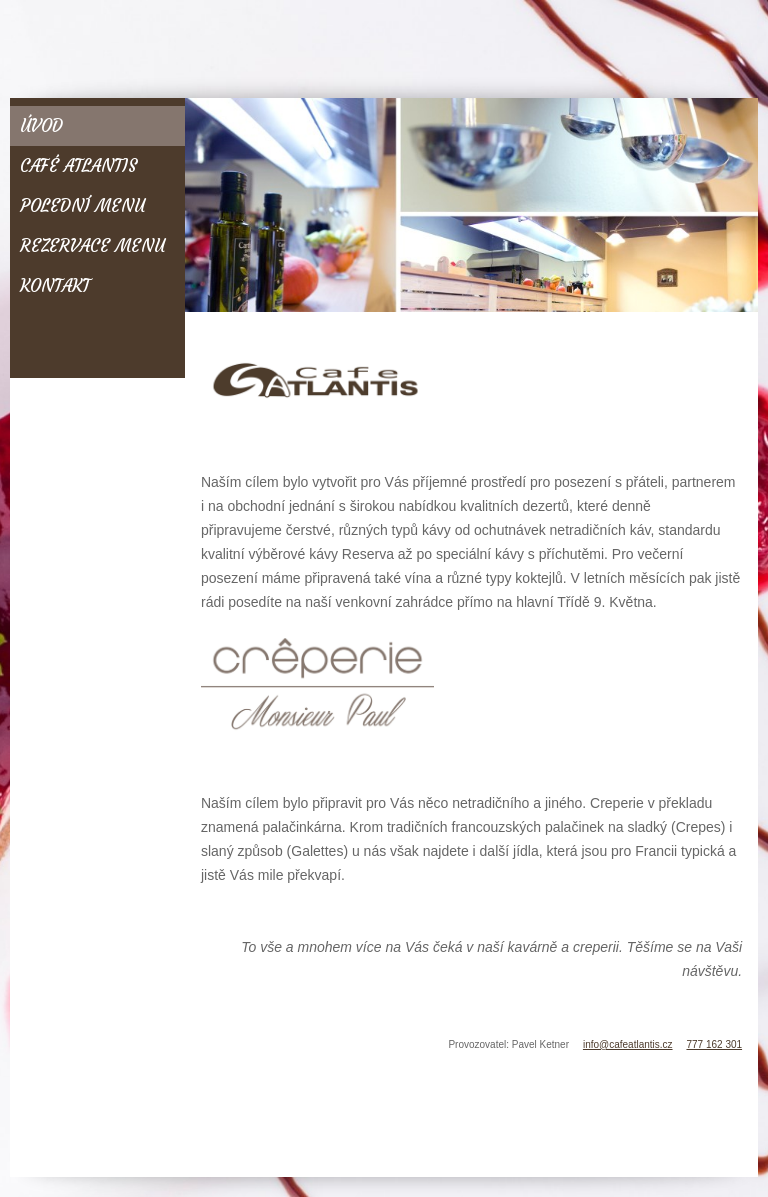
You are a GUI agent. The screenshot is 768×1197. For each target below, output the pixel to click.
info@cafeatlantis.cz (628, 1044)
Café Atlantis (78, 166)
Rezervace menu (92, 246)
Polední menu (82, 206)
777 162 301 (714, 1044)
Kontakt (55, 286)
